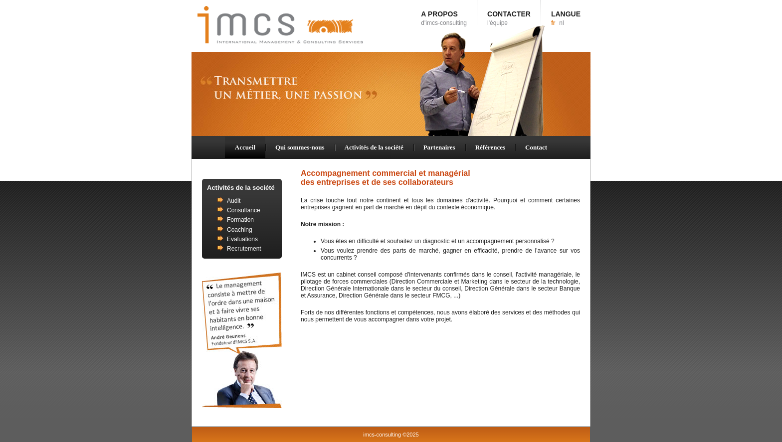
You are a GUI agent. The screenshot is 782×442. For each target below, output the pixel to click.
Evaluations (242, 239)
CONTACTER (509, 18)
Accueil (245, 147)
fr (553, 22)
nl (561, 22)
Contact (536, 147)
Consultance (243, 210)
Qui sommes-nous (300, 147)
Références (490, 147)
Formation (240, 219)
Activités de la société (374, 147)
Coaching (239, 229)
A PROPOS (444, 18)
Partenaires (439, 147)
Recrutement (244, 248)
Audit (233, 200)
